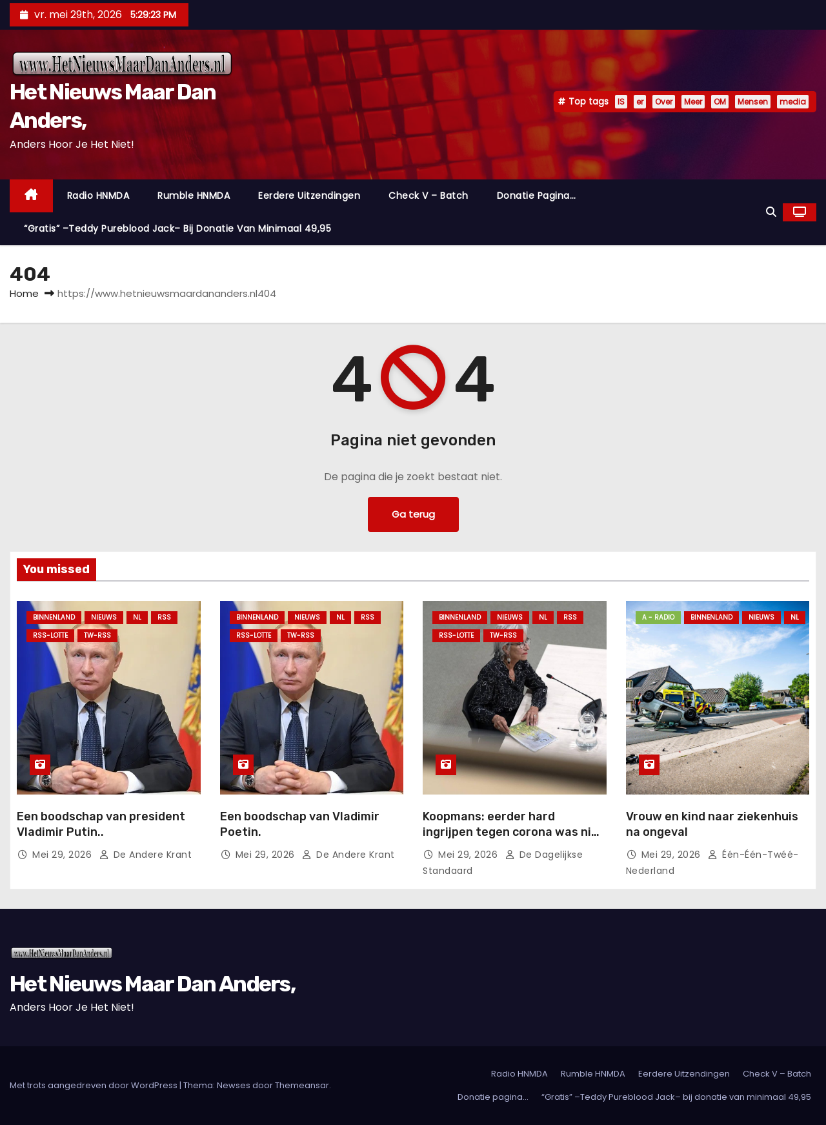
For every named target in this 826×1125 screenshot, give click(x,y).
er (639, 101)
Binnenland (54, 617)
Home (24, 293)
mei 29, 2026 (63, 854)
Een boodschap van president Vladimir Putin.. (101, 824)
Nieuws (104, 617)
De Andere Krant (145, 854)
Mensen (753, 101)
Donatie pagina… (536, 195)
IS (621, 101)
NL (137, 617)
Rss (164, 617)
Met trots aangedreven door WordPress (94, 1085)
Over (663, 101)
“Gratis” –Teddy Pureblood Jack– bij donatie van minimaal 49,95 (177, 228)
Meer (693, 101)
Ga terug (413, 514)
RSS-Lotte (50, 635)
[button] (771, 212)
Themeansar (302, 1085)
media (793, 101)
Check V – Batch (428, 195)
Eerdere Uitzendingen (309, 195)
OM (720, 101)
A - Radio (658, 617)
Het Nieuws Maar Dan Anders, (152, 984)
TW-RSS (97, 635)
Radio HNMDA (98, 195)
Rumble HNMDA (193, 195)
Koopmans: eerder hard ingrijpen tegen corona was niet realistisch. (513, 832)
